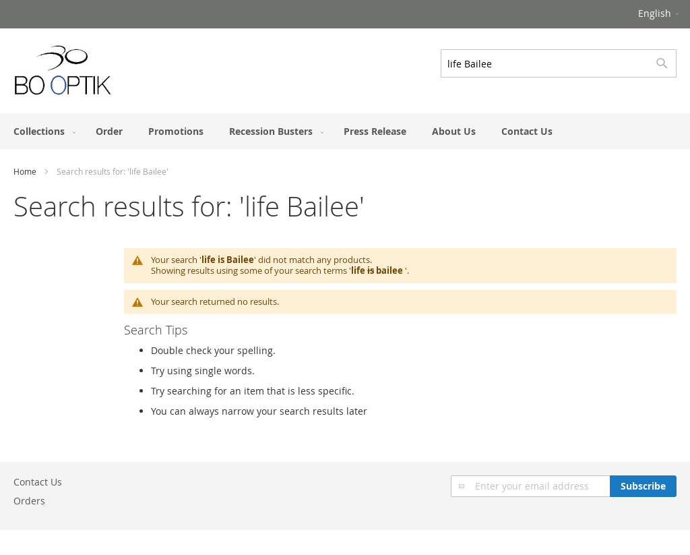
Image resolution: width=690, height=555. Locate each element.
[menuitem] (41, 131)
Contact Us (37, 481)
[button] (659, 14)
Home (24, 171)
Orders (29, 500)
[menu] (345, 131)
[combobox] (559, 63)
